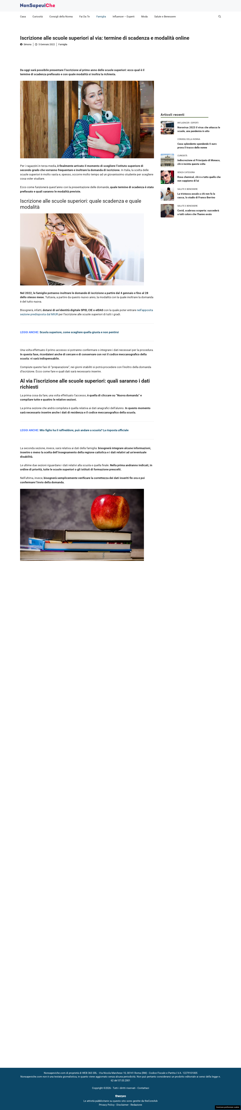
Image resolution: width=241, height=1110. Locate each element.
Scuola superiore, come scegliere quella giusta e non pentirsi (79, 332)
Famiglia (101, 16)
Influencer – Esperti (124, 16)
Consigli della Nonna (61, 16)
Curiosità (37, 16)
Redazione (136, 1104)
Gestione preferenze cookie (227, 1107)
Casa (23, 16)
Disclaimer (122, 1104)
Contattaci (143, 1088)
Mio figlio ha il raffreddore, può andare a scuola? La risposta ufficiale (84, 430)
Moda (144, 16)
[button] (219, 17)
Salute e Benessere (165, 16)
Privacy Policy (106, 1104)
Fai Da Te (84, 16)
